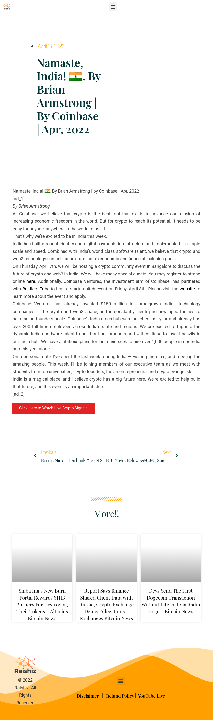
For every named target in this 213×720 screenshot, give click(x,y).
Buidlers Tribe (35, 288)
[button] (113, 6)
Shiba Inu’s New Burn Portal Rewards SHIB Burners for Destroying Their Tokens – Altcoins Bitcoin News (42, 604)
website (187, 288)
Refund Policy (120, 696)
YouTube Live (151, 696)
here (30, 281)
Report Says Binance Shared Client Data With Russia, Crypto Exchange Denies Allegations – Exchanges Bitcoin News (106, 604)
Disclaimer (88, 696)
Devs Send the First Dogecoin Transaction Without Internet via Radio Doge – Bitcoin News (171, 601)
